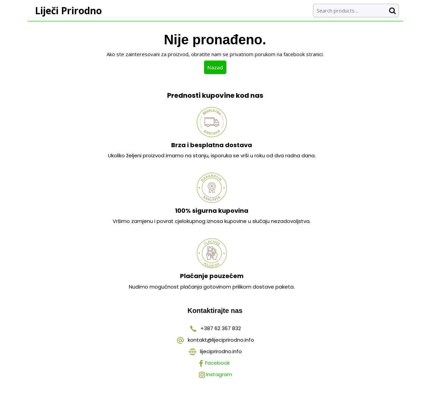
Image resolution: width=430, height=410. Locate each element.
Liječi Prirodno (68, 10)
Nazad (216, 67)
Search (394, 10)
